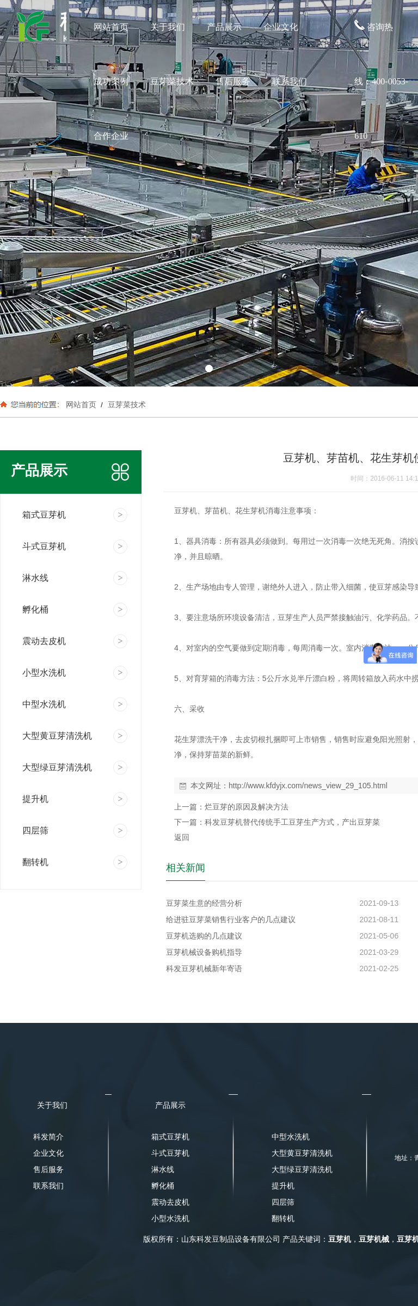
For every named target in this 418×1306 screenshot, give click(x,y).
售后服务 (233, 81)
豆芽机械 (374, 1239)
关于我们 (167, 27)
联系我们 (289, 81)
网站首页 (111, 27)
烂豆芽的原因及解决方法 (246, 806)
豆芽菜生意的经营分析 (204, 903)
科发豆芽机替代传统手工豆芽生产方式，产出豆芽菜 (292, 822)
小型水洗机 (170, 1219)
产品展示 (224, 27)
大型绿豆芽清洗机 (299, 1170)
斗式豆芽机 (170, 1153)
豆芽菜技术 (172, 81)
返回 (181, 837)
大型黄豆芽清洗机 (299, 1153)
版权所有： (162, 1239)
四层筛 (283, 1202)
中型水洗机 (291, 1137)
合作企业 (111, 135)
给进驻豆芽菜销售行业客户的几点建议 (231, 919)
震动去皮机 (170, 1202)
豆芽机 (339, 1239)
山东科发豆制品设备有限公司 (230, 1239)
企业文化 (280, 27)
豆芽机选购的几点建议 (204, 935)
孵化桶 (162, 1186)
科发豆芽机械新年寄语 (204, 968)
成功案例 (111, 81)
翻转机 (283, 1219)
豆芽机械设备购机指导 (204, 952)
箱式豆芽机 (170, 1137)
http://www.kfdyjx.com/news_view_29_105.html (308, 785)
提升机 (283, 1186)
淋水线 (162, 1170)
